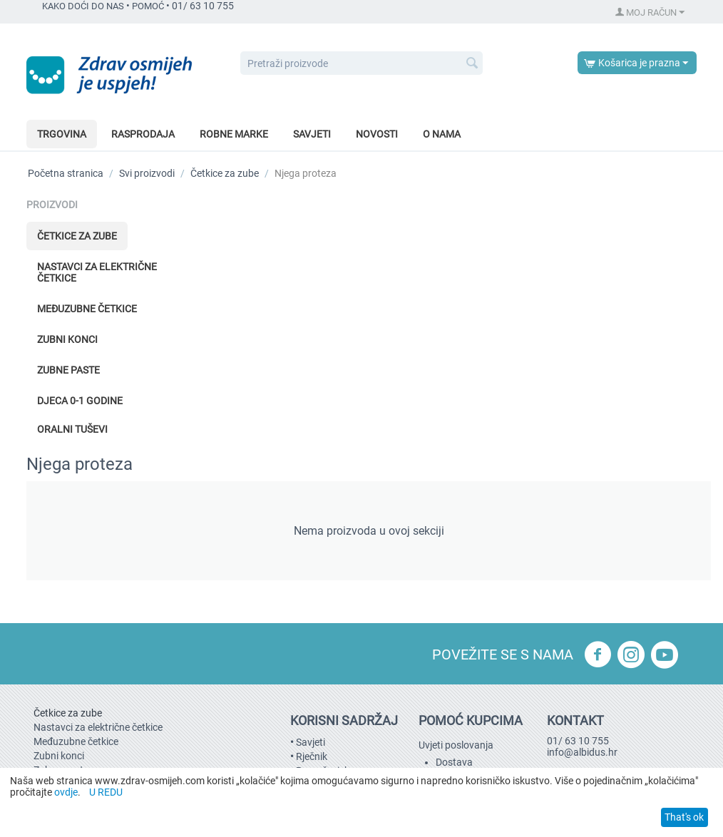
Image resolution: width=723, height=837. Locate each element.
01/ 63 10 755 (578, 740)
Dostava (454, 762)
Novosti (377, 134)
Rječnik (311, 756)
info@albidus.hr (582, 752)
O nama (442, 134)
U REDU (106, 792)
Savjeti (312, 134)
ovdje (66, 792)
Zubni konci (67, 339)
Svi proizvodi (147, 173)
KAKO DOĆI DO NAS (83, 6)
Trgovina (61, 134)
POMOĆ (148, 6)
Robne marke (234, 134)
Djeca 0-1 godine (80, 400)
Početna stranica (65, 173)
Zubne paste (68, 370)
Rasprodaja (143, 134)
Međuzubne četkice (87, 308)
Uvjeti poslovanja (456, 745)
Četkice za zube (224, 173)
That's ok (684, 817)
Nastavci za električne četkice (97, 272)
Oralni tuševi (72, 429)
